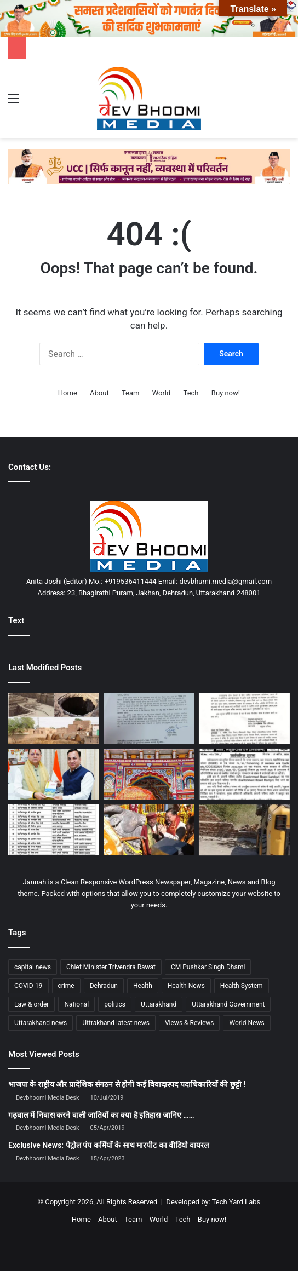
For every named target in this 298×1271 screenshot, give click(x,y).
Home (67, 393)
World (161, 393)
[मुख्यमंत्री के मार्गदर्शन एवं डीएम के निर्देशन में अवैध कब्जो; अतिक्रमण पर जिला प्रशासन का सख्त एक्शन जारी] (244, 830)
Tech (191, 393)
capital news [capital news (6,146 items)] (32, 967)
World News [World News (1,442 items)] (246, 1023)
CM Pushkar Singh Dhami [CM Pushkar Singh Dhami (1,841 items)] (208, 967)
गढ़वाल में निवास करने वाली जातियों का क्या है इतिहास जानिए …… (101, 1115)
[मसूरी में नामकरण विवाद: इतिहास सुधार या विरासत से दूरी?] (244, 774)
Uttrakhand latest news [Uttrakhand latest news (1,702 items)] (116, 1023)
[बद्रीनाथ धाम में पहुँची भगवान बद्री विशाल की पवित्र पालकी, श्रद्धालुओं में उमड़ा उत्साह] (149, 774)
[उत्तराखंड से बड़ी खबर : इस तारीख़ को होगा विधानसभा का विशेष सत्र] (149, 718)
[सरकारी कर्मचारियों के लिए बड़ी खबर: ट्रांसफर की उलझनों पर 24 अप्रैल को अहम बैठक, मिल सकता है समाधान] (244, 718)
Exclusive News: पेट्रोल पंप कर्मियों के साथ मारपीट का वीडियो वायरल (108, 1145)
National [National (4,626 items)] (76, 1004)
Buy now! (225, 393)
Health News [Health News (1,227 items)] (186, 986)
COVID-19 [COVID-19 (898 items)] (28, 986)
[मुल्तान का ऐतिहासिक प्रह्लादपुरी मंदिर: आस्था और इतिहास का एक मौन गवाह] (53, 718)
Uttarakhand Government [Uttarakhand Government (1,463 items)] (228, 1004)
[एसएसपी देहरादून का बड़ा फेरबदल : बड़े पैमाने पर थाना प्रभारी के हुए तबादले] (53, 830)
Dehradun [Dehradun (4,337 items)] (104, 986)
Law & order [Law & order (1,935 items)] (31, 1004)
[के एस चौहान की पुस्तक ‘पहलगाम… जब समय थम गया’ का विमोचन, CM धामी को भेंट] (53, 774)
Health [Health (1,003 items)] (142, 986)
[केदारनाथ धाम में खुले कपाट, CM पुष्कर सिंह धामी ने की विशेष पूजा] (149, 830)
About (99, 393)
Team (131, 393)
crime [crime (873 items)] (66, 986)
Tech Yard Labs (236, 1202)
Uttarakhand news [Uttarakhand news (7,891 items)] (40, 1023)
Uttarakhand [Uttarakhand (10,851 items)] (158, 1004)
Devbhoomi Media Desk (47, 1097)
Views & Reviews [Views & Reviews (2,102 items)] (189, 1023)
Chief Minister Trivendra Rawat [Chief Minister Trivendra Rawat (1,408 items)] (111, 967)
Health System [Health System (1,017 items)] (241, 986)
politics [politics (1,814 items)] (114, 1004)
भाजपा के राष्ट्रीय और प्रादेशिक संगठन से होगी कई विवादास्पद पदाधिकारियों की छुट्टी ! (126, 1084)
